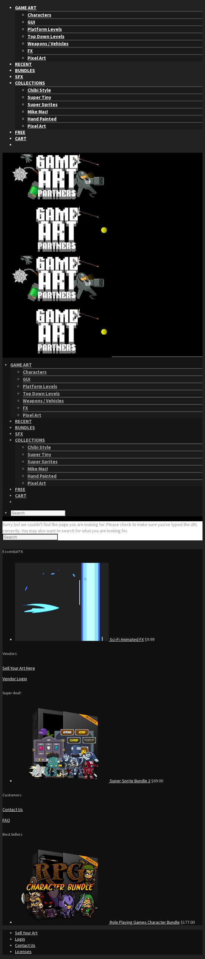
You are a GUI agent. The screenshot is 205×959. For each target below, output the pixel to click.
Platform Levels (45, 29)
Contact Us (12, 809)
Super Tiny (39, 97)
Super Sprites (43, 104)
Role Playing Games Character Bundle (145, 922)
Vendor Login (14, 678)
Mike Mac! (38, 112)
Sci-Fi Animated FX (127, 639)
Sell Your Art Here (18, 668)
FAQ (6, 820)
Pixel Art (37, 58)
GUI (31, 22)
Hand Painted (42, 119)
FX (30, 51)
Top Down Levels (46, 36)
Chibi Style (39, 90)
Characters (39, 15)
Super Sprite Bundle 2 (130, 781)
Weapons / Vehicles (48, 44)
